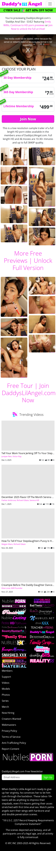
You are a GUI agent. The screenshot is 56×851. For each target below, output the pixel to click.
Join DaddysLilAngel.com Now (29, 392)
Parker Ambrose (8, 500)
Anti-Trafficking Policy (14, 742)
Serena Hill (34, 500)
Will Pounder (16, 588)
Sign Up (48, 777)
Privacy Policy (9, 730)
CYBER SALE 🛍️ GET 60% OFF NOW (28, 10)
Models (6, 688)
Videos (5, 682)
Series (5, 700)
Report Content (10, 749)
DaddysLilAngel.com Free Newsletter (22, 771)
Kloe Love (5, 588)
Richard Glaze (23, 500)
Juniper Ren (6, 456)
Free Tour (20, 385)
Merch (5, 706)
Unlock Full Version (32, 264)
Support (6, 676)
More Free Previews (23, 257)
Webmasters (9, 724)
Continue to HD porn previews (27, 25)
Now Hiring (8, 712)
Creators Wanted (11, 718)
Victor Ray (17, 456)
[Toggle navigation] (50, 4)
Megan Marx (7, 544)
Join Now (28, 118)
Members (7, 670)
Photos (6, 694)
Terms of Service (11, 736)
